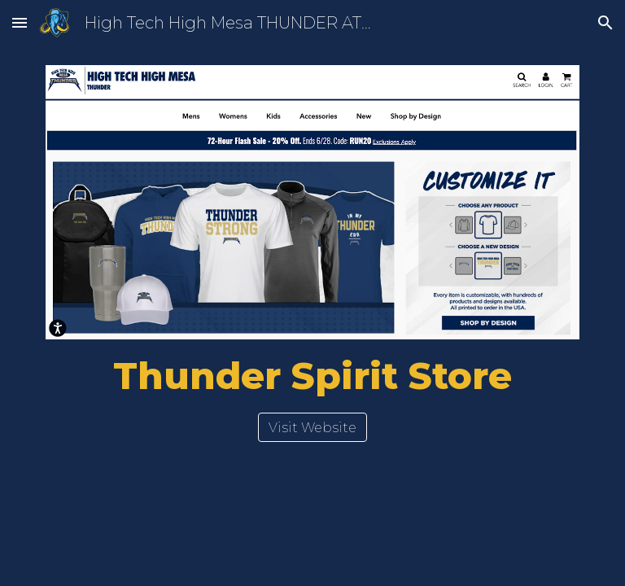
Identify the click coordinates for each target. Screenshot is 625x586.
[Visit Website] (312, 427)
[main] (312, 376)
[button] (19, 22)
